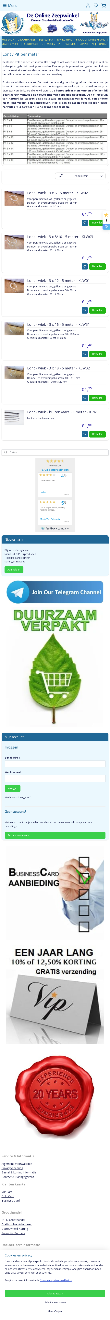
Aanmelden (13, 569)
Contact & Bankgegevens (18, 1177)
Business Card (11, 1200)
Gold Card (8, 1196)
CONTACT (103, 44)
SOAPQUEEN (87, 44)
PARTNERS (70, 44)
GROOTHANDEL (26, 39)
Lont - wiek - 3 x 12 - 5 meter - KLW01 (58, 281)
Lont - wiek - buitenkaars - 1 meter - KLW (62, 412)
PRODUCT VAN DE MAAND (90, 39)
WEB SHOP (8, 39)
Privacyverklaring (12, 1168)
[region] (55, 1272)
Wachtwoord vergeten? (18, 797)
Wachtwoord (13, 772)
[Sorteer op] (80, 176)
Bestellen (97, 222)
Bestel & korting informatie (19, 1172)
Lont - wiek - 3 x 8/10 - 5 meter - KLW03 (60, 237)
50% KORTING (64, 39)
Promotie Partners (13, 1233)
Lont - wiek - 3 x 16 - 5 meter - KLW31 (58, 324)
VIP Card (7, 1192)
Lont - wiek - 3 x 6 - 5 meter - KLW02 (57, 193)
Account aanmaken (18, 835)
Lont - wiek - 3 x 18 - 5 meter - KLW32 (58, 368)
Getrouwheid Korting (15, 1228)
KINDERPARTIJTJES (33, 44)
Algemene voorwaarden (17, 1164)
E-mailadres (12, 757)
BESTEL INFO (46, 39)
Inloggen (12, 788)
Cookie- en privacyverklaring (56, 1280)
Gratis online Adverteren (17, 1224)
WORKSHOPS (54, 44)
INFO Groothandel (13, 1220)
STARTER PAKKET (11, 44)
